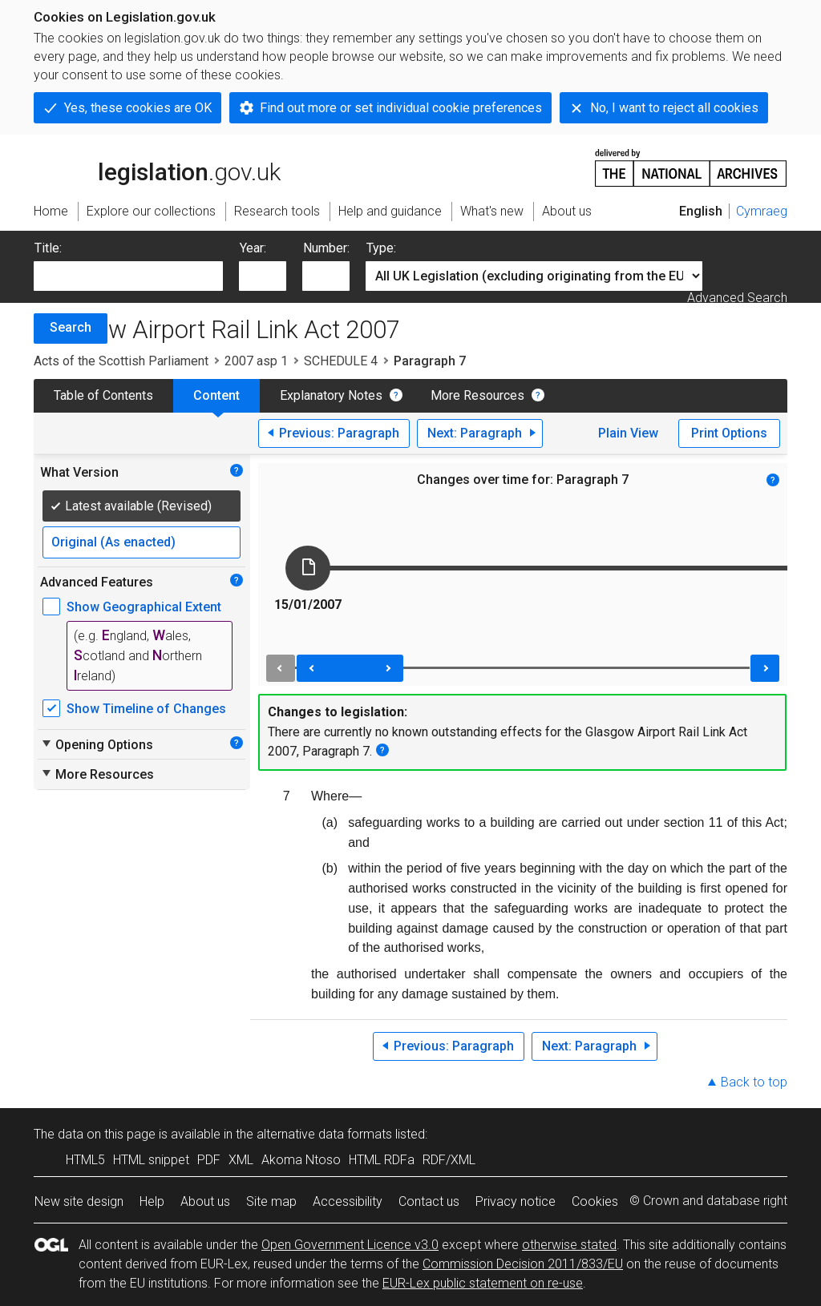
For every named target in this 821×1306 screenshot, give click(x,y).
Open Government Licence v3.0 (350, 1244)
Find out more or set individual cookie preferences (401, 107)
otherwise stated (569, 1244)
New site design (78, 1201)
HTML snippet (151, 1159)
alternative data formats (324, 1134)
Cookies (595, 1201)
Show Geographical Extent (144, 607)
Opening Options (96, 744)
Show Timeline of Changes (146, 708)
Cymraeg (761, 211)
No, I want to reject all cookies (674, 107)
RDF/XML (449, 1159)
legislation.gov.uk (157, 166)
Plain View (628, 433)
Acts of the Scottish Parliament (121, 361)
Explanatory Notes (331, 395)
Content (216, 395)
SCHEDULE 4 (341, 361)
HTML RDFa (382, 1159)
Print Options (729, 433)
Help (152, 1201)
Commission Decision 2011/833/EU (523, 1264)
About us (205, 1201)
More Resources (477, 395)
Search (70, 327)
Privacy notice (515, 1201)
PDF (208, 1159)
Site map (271, 1201)
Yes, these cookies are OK (138, 107)
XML (241, 1159)
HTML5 (85, 1159)
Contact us (428, 1201)
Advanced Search (737, 297)
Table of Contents (103, 395)
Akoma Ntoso (301, 1159)
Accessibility (347, 1201)
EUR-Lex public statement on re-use (482, 1283)
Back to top (754, 1082)
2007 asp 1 (256, 361)
